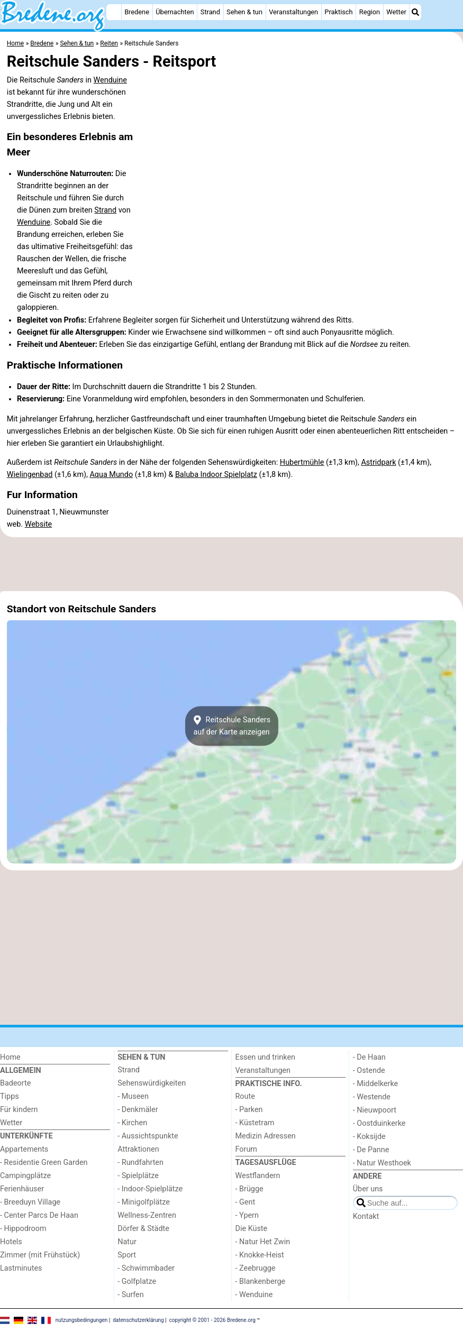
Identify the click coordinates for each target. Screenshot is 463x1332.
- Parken (249, 1109)
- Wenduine (254, 1294)
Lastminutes (21, 1268)
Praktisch (338, 12)
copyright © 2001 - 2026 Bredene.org (212, 1320)
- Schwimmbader (146, 1268)
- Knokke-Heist (259, 1255)
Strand (210, 12)
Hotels (11, 1241)
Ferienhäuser (22, 1188)
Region (369, 12)
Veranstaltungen (293, 12)
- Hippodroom (23, 1228)
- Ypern (247, 1215)
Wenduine (110, 80)
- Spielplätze (138, 1175)
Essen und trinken (265, 1057)
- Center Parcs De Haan (39, 1215)
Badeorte (15, 1083)
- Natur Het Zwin (262, 1241)
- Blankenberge (260, 1281)
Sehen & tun (244, 12)
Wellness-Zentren (146, 1215)
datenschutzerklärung (138, 1320)
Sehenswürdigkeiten (151, 1083)
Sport (126, 1255)
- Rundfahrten (140, 1162)
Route (245, 1096)
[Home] (113, 12)
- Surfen (130, 1294)
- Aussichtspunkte (147, 1136)
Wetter (396, 12)
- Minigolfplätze (143, 1202)
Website (38, 524)
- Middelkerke (375, 1083)
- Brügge (249, 1188)
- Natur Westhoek (382, 1163)
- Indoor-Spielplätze (150, 1188)
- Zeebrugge (255, 1268)
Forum (246, 1149)
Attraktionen (138, 1149)
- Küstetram (255, 1122)
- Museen (133, 1096)
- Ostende (369, 1070)
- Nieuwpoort (374, 1110)
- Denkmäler (137, 1109)
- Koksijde (369, 1136)
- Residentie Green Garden (43, 1162)
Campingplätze (25, 1175)
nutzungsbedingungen (82, 1320)
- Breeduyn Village (30, 1202)
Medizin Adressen (265, 1136)
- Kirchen (132, 1122)
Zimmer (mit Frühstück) (40, 1255)
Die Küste (251, 1228)
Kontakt (366, 1216)
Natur (127, 1241)
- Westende (372, 1096)
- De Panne (371, 1149)
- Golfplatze (136, 1281)
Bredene (136, 12)
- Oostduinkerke (379, 1123)
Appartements (24, 1149)
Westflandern (257, 1175)
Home (10, 1057)
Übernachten (175, 12)
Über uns (368, 1188)
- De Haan (369, 1057)
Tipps (9, 1096)
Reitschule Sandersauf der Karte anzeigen (231, 726)
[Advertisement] (231, 564)
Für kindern (19, 1109)
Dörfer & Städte (143, 1228)
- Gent (245, 1202)
